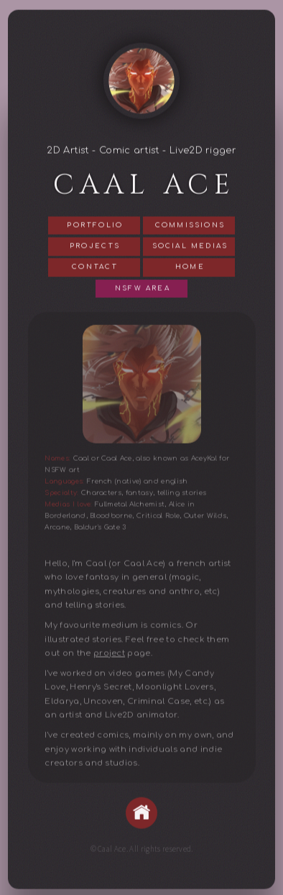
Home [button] (190, 268)
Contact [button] (95, 268)
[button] (141, 814)
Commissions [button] (190, 226)
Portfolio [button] (95, 226)
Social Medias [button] (190, 247)
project (109, 654)
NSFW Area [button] (142, 289)
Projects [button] (95, 247)
